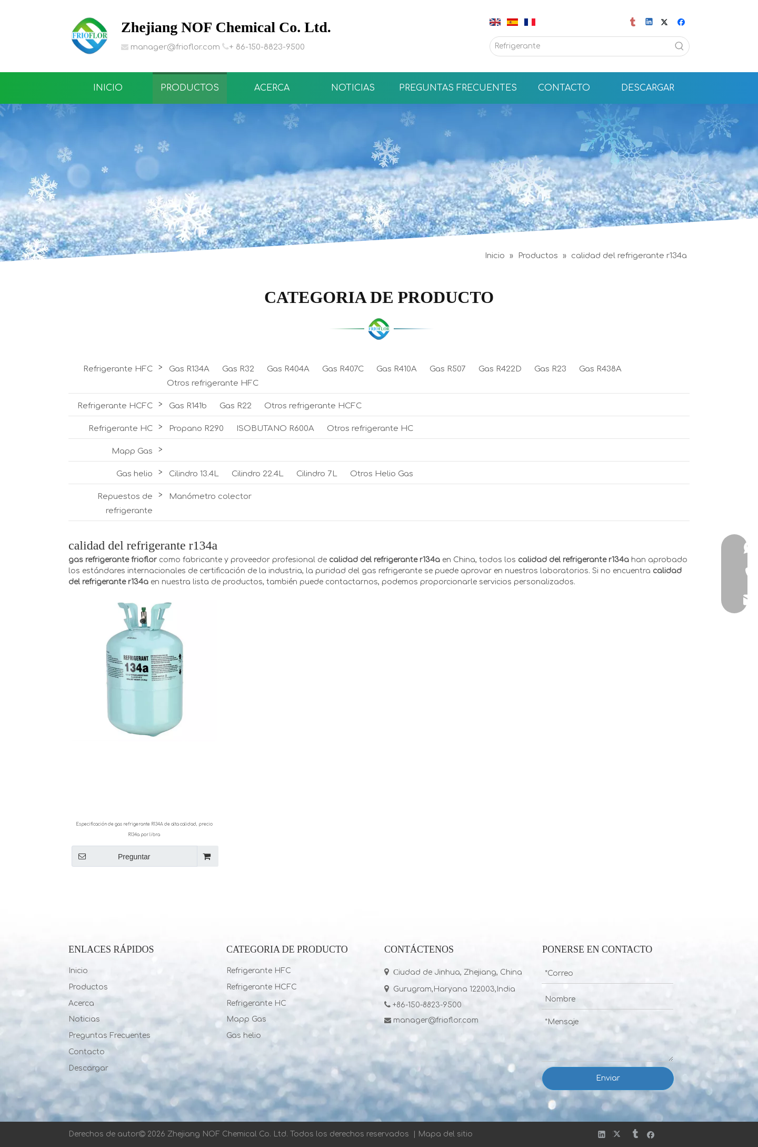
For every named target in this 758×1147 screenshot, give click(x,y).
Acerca (81, 1003)
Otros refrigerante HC (370, 428)
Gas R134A (189, 369)
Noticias (84, 1019)
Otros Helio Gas (381, 473)
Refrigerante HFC (118, 369)
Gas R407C (343, 369)
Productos (88, 987)
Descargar (88, 1068)
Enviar (608, 1078)
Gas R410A (396, 369)
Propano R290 (196, 428)
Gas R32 (238, 369)
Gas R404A (288, 369)
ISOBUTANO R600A (275, 428)
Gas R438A (600, 369)
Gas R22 (236, 405)
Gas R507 (448, 369)
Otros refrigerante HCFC (313, 405)
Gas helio (134, 473)
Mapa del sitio (445, 1134)
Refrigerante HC (120, 428)
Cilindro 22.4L (258, 473)
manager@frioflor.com (175, 47)
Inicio (78, 971)
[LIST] (379, 329)
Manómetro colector (210, 496)
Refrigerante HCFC (115, 405)
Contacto (86, 1052)
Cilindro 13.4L (194, 473)
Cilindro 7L (316, 473)
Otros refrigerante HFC (212, 383)
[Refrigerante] (580, 46)
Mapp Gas (132, 451)
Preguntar (111, 856)
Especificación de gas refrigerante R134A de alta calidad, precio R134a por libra (144, 829)
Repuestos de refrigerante (125, 503)
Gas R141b (188, 405)
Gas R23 (550, 369)
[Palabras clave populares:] (679, 46)
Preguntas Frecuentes (109, 1036)
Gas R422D (500, 369)
